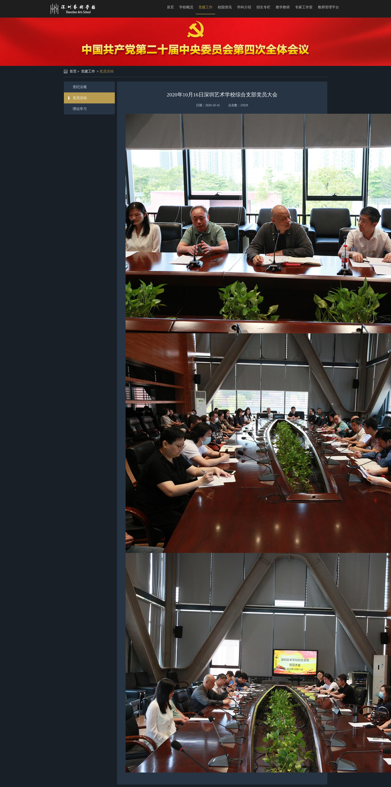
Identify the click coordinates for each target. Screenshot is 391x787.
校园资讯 (225, 7)
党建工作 (205, 7)
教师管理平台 (328, 7)
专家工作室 (304, 7)
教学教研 (283, 7)
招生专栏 (263, 7)
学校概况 (186, 7)
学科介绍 (244, 7)
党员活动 (106, 71)
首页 (170, 7)
